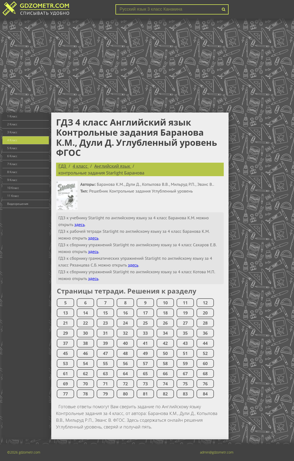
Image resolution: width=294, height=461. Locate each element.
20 (205, 313)
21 (65, 323)
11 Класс (13, 196)
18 (165, 313)
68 (205, 373)
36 (205, 333)
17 (145, 313)
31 (105, 333)
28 (205, 323)
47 (105, 353)
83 (185, 394)
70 (85, 384)
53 (65, 363)
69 (65, 384)
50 (165, 353)
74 (165, 384)
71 (105, 384)
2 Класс (12, 124)
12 (205, 303)
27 (185, 323)
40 (125, 343)
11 (185, 303)
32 (125, 333)
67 (185, 373)
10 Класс (13, 188)
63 (105, 373)
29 (65, 333)
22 (85, 323)
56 (125, 363)
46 (85, 353)
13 (65, 313)
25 (145, 323)
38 (85, 343)
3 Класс (12, 132)
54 (85, 363)
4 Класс (12, 140)
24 (125, 323)
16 (125, 313)
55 (105, 363)
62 (85, 373)
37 (65, 343)
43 (185, 343)
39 (105, 343)
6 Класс (12, 156)
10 (165, 303)
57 (145, 363)
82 (165, 394)
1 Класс (12, 116)
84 (205, 394)
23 (105, 323)
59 (185, 363)
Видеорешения (17, 204)
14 (85, 313)
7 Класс (12, 164)
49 (145, 353)
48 (125, 353)
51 (185, 353)
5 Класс (12, 148)
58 (165, 363)
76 (205, 384)
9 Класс (12, 180)
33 (145, 333)
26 (165, 323)
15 (105, 313)
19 (185, 313)
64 (125, 373)
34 (165, 333)
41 (145, 343)
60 (205, 363)
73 (145, 384)
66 (165, 373)
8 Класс (12, 172)
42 (165, 343)
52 (205, 353)
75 (185, 384)
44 (205, 343)
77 (65, 394)
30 (85, 333)
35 (185, 333)
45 (65, 353)
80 (125, 394)
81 (145, 394)
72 (125, 384)
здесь (79, 224)
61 (65, 373)
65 (145, 373)
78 (85, 394)
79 (105, 394)
